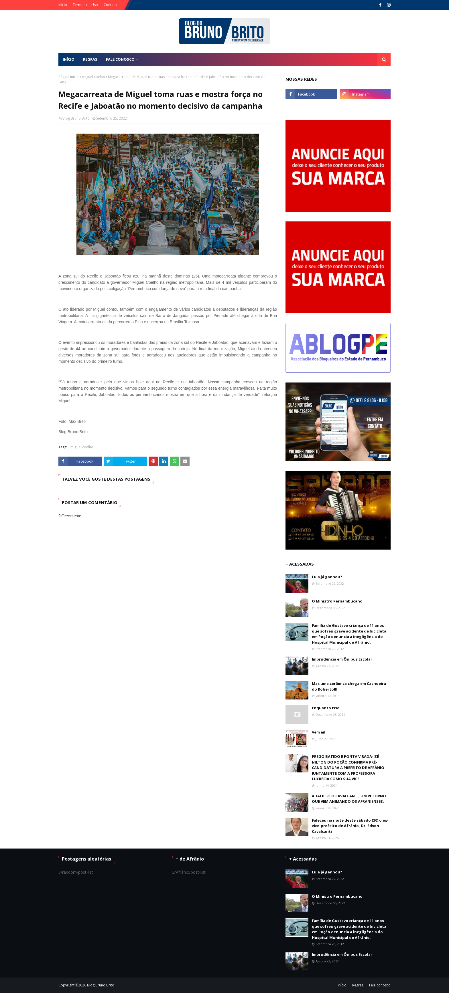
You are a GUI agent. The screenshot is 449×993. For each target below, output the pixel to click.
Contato (110, 4)
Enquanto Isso (326, 707)
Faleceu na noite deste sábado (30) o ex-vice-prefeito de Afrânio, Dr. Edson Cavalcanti (350, 826)
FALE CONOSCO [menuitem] (120, 59)
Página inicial (68, 76)
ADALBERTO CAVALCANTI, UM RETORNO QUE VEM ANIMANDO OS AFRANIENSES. (349, 798)
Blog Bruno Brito (76, 118)
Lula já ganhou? (327, 576)
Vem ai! (318, 732)
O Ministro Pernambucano (337, 601)
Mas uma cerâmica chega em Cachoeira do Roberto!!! (349, 686)
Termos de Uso (85, 4)
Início (62, 4)
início (342, 985)
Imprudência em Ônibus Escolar (342, 659)
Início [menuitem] (68, 59)
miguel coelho (93, 76)
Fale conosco (380, 985)
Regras (357, 985)
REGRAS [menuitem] (90, 59)
